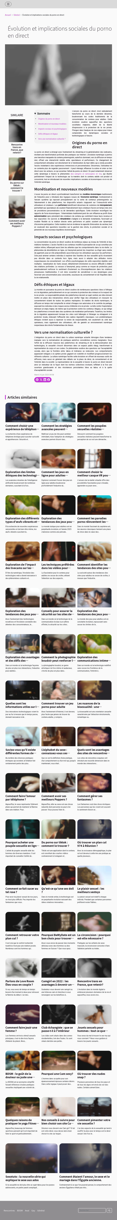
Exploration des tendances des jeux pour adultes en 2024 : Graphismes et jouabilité (93, 616)
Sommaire (43, 113)
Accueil (8, 15)
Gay (33, 1210)
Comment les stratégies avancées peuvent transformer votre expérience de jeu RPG (56, 431)
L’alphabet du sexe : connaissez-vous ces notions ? (54, 753)
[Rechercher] (92, 1210)
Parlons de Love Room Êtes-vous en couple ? (19, 982)
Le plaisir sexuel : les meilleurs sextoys (90, 890)
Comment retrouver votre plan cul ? (22, 936)
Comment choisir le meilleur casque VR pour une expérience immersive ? (93, 477)
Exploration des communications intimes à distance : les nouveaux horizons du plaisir (94, 662)
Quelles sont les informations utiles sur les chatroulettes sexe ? (22, 706)
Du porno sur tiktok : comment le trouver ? (17, 186)
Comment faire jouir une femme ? (21, 1029)
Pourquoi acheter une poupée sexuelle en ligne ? (21, 845)
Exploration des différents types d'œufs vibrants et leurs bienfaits (22, 521)
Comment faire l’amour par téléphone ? (20, 797)
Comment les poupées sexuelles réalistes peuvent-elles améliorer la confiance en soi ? (93, 431)
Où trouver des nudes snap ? (91, 1075)
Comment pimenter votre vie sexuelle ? (93, 1121)
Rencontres (9, 1210)
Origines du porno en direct (49, 119)
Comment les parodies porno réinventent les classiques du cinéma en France (93, 523)
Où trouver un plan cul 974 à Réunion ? (91, 844)
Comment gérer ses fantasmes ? (89, 797)
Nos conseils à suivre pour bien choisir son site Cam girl (58, 1123)
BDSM (20, 1210)
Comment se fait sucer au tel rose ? (21, 890)
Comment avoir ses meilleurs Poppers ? (17, 223)
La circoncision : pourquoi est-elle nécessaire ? (93, 936)
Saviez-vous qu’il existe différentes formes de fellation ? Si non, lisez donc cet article (20, 755)
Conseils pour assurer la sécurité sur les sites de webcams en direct (56, 614)
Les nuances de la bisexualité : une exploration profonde (91, 706)
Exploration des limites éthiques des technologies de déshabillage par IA (22, 475)
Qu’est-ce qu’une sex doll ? (57, 890)
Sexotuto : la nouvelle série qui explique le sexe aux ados (25, 1178)
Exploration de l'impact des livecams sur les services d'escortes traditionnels (20, 570)
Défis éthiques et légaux (48, 134)
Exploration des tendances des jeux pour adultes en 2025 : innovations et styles (57, 523)
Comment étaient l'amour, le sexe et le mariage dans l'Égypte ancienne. (84, 1178)
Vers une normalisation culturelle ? (52, 139)
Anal (27, 1210)
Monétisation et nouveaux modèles (52, 124)
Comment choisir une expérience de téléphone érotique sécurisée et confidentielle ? (21, 431)
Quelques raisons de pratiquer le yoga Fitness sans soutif (21, 1123)
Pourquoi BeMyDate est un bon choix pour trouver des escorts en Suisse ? (58, 938)
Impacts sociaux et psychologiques (52, 129)
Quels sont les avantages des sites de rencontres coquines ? (93, 753)
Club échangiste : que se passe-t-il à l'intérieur (57, 1029)
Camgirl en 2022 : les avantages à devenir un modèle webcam (56, 984)
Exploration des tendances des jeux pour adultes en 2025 (21, 614)
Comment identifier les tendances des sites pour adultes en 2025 (93, 568)
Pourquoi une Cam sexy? (57, 1074)
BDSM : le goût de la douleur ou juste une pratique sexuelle (18, 1077)
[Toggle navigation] (8, 4)
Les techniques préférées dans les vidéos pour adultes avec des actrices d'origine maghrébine (57, 570)
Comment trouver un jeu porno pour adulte (57, 705)
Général (17, 15)
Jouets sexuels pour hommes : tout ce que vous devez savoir (91, 1030)
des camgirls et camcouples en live (86, 174)
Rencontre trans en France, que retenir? (17, 148)
